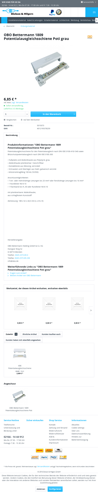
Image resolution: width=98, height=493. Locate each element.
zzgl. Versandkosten (20, 102)
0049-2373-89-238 (22, 258)
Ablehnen (41, 489)
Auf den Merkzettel (30, 120)
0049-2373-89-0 (21, 255)
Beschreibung (12, 135)
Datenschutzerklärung (81, 433)
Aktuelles (75, 424)
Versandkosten (43, 466)
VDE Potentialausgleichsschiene (19, 366)
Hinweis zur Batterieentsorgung (80, 438)
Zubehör (11, 334)
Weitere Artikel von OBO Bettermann (24, 275)
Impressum (54, 443)
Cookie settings (78, 428)
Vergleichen (10, 120)
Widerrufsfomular (56, 433)
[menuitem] (55, 12)
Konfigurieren (55, 489)
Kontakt (52, 424)
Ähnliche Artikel (30, 334)
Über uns (75, 431)
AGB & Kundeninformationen (58, 438)
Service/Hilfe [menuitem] (87, 2)
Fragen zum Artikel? (17, 273)
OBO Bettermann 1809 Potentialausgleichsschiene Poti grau (19, 409)
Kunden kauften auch (51, 334)
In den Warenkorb (59, 114)
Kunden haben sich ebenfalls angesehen (23, 340)
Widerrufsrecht (55, 431)
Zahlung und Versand (58, 428)
